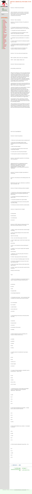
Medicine (4, 37)
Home (3, 8)
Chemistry (4, 21)
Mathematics (5, 34)
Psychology (5, 44)
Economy (4, 26)
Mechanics (4, 36)
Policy (4, 43)
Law (3, 33)
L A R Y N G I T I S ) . (26, 469)
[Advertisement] (21, 118)
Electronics (4, 27)
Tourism (4, 48)
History (4, 31)
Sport (4, 47)
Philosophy (4, 41)
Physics (4, 42)
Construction (5, 22)
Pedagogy (4, 39)
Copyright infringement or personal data (20, 489)
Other (4, 38)
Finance (4, 28)
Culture (4, 23)
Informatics (4, 32)
